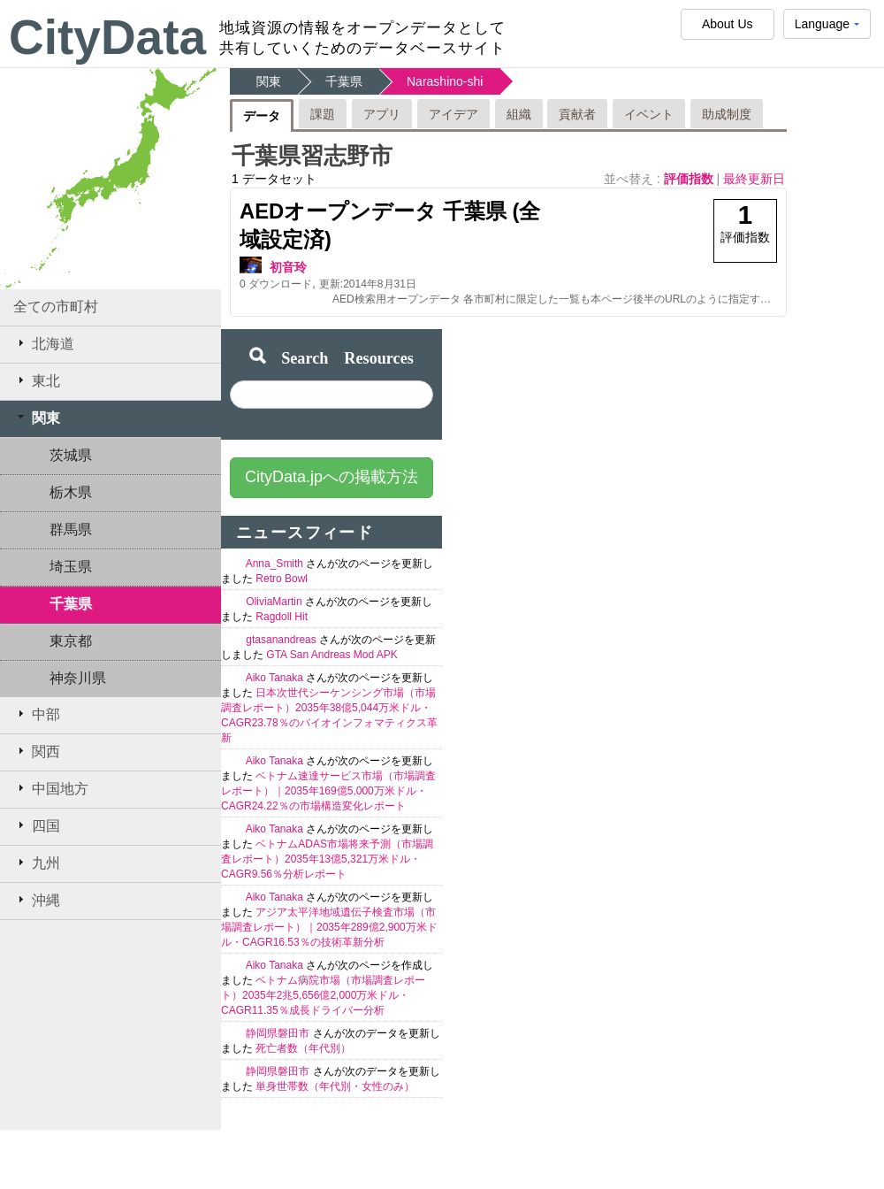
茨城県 (71, 455)
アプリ (381, 114)
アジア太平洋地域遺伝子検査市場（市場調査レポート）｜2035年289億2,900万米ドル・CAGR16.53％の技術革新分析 (329, 927)
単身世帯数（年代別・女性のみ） (335, 1086)
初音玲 (288, 267)
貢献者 (577, 114)
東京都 (71, 640)
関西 (36, 751)
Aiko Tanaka (276, 677)
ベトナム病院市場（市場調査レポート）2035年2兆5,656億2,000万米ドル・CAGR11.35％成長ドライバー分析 (323, 995)
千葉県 (71, 603)
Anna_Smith (276, 563)
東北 (36, 380)
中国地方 (50, 788)
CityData (107, 37)
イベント (649, 114)
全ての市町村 (55, 306)
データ (261, 116)
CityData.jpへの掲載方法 (331, 477)
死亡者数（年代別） (303, 1048)
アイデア (453, 114)
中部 (36, 714)
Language (827, 28)
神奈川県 (78, 678)
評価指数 (690, 179)
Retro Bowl (281, 578)
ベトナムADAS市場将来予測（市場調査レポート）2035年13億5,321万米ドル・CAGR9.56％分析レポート (327, 859)
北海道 (43, 343)
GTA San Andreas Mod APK (332, 654)
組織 (519, 114)
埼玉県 (71, 566)
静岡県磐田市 (279, 1033)
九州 (36, 863)
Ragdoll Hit (281, 616)
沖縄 (36, 900)
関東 (36, 418)
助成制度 (726, 114)
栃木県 (71, 492)
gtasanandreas (282, 639)
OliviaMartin (275, 601)
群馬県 (71, 529)
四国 (36, 825)
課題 (322, 114)
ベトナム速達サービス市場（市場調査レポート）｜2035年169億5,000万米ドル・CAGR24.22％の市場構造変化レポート (328, 791)
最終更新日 (754, 179)
